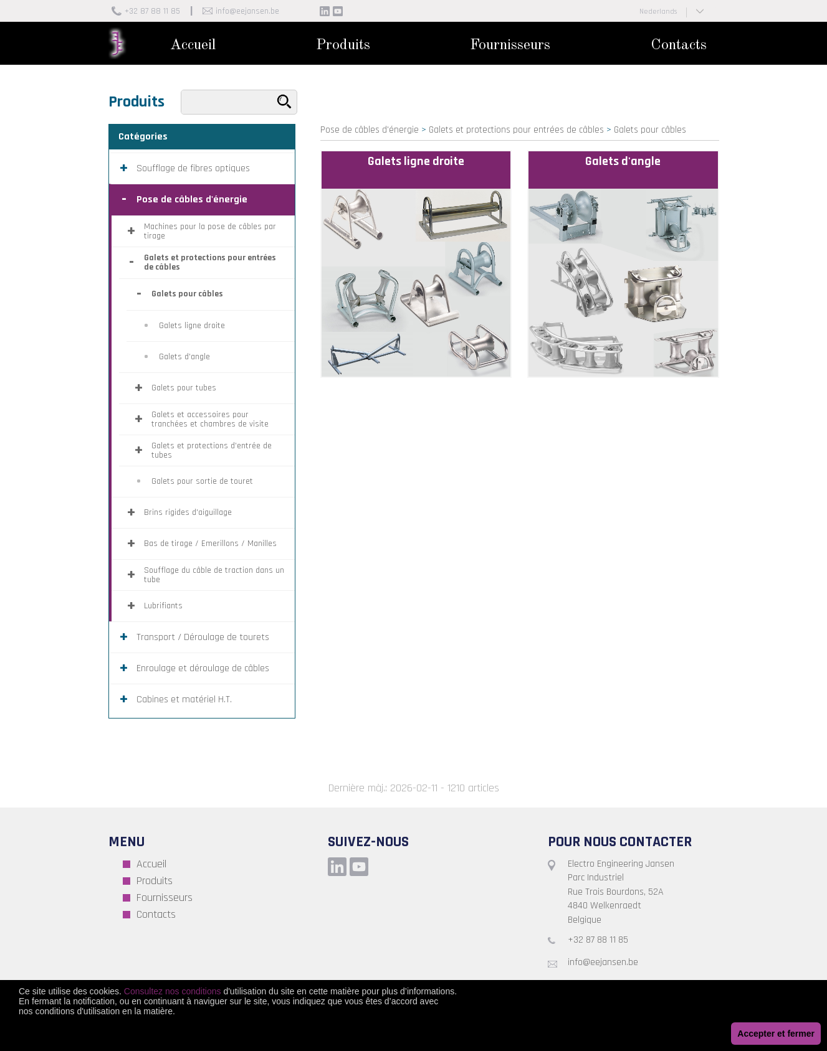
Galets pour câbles (650, 130)
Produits (343, 45)
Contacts (679, 45)
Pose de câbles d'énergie (369, 130)
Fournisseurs (510, 45)
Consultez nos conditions (172, 991)
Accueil (193, 45)
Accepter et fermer (776, 1034)
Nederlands (658, 11)
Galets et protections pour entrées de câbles (516, 130)
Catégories (143, 136)
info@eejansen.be (247, 11)
